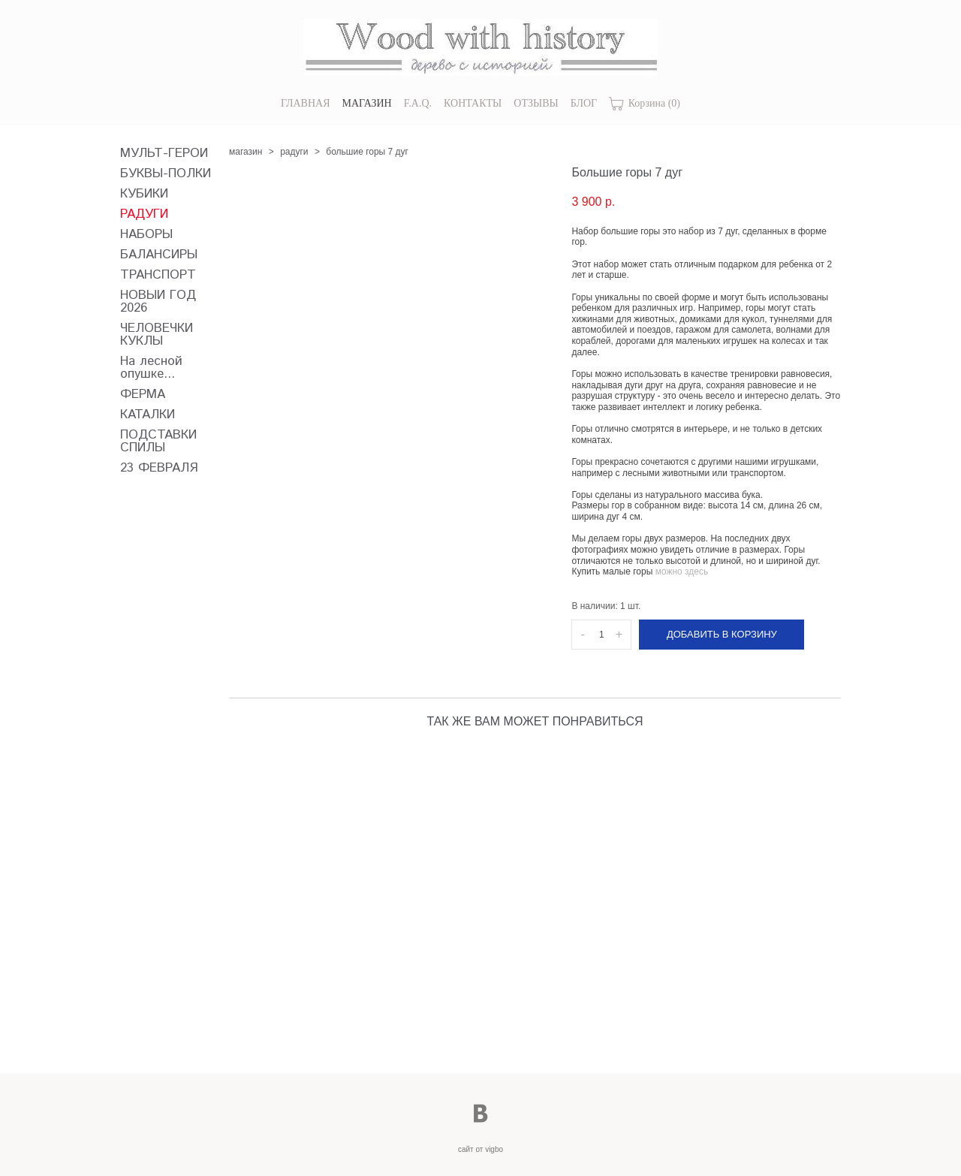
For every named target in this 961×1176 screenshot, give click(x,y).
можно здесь (682, 571)
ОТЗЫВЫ (536, 103)
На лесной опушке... (151, 368)
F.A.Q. (418, 103)
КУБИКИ (144, 194)
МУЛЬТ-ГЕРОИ (164, 153)
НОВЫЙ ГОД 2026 (158, 302)
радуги (294, 151)
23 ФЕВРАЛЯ (159, 468)
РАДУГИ (144, 214)
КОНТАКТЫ (473, 103)
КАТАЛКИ (147, 415)
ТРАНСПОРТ (158, 275)
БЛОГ (584, 103)
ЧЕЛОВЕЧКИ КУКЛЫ (156, 335)
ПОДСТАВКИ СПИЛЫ (158, 441)
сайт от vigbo (480, 1149)
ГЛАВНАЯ (305, 103)
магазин (245, 151)
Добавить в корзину (722, 634)
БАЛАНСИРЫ (158, 255)
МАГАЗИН (367, 103)
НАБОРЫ (146, 234)
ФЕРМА (142, 394)
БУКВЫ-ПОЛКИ (165, 173)
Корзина (644, 104)
